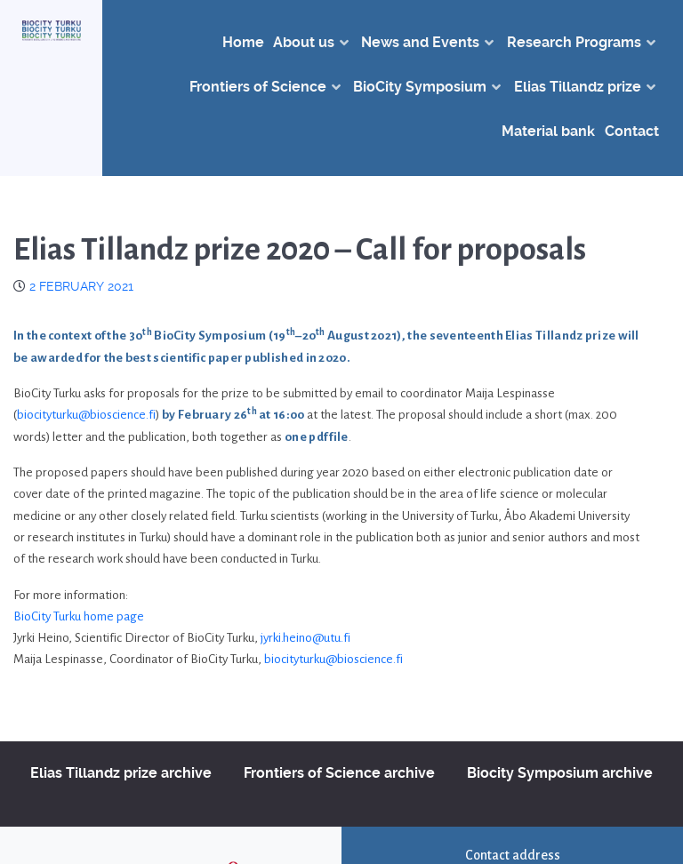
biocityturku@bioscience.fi (86, 414)
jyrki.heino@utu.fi (305, 637)
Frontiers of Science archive (339, 772)
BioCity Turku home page (78, 616)
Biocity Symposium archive (560, 772)
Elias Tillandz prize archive (121, 772)
